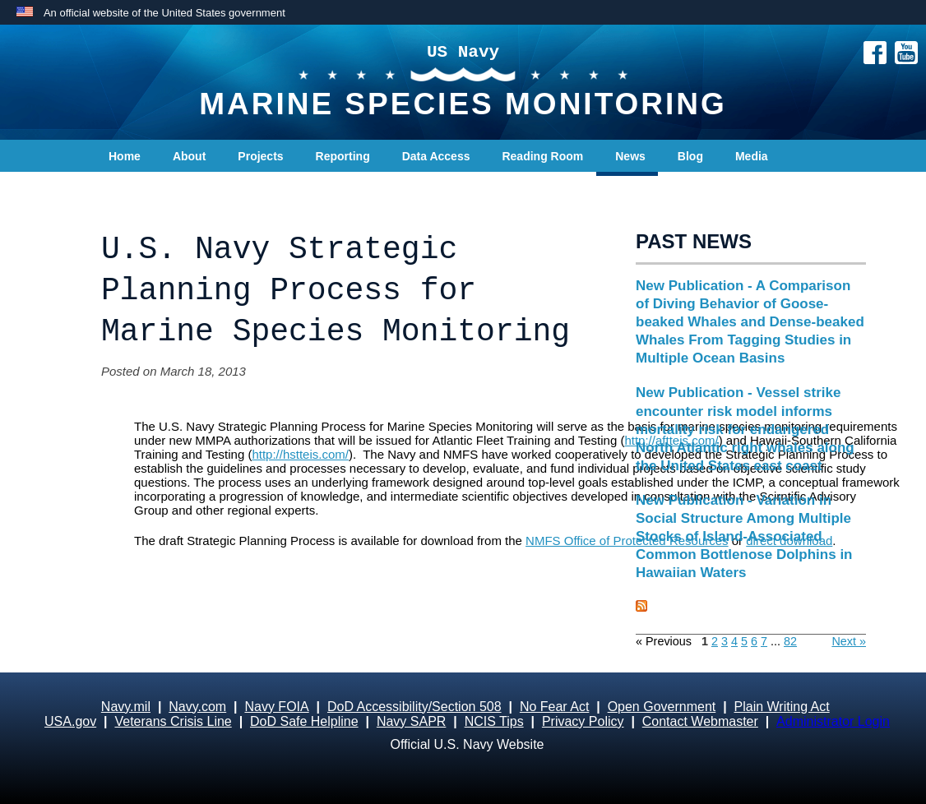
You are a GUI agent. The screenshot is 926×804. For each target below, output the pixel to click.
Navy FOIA (276, 707)
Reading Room (542, 156)
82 (790, 641)
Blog (690, 156)
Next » (848, 641)
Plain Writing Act (782, 707)
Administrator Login (833, 721)
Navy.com (197, 707)
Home (125, 156)
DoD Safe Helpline (304, 721)
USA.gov (70, 721)
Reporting (343, 156)
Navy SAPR (411, 721)
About (189, 156)
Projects (260, 156)
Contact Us (139, 189)
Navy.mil (125, 707)
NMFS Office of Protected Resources (627, 541)
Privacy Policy (583, 721)
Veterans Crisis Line (172, 721)
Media (751, 156)
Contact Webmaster (700, 721)
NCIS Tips (494, 721)
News (630, 156)
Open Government (662, 707)
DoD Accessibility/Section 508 (414, 707)
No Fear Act (554, 707)
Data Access (436, 156)
